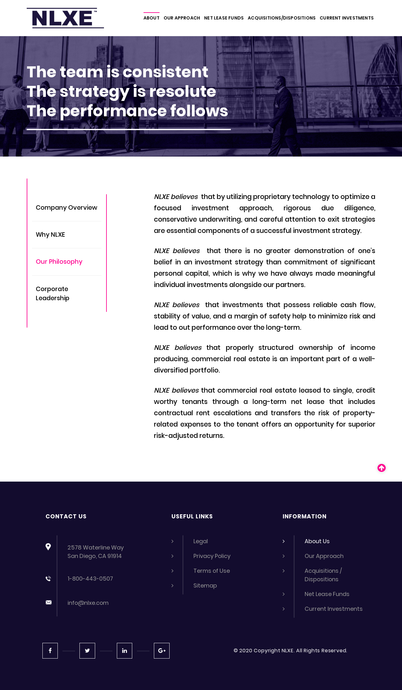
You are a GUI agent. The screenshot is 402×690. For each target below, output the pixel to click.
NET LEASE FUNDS (224, 18)
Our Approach (324, 556)
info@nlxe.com (89, 603)
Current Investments (334, 609)
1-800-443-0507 (90, 578)
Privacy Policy (212, 556)
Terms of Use (212, 571)
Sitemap (205, 585)
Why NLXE (51, 235)
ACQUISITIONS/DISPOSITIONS (282, 18)
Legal (200, 541)
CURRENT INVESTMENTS (347, 18)
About (152, 18)
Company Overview (67, 207)
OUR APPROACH (182, 18)
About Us (317, 541)
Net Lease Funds (327, 594)
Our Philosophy (59, 262)
